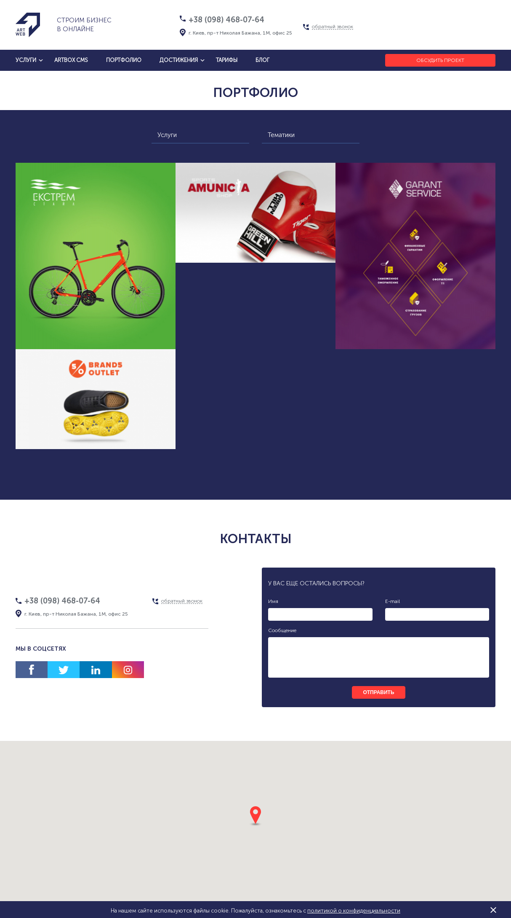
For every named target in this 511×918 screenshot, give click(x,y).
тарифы (226, 60)
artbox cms (71, 60)
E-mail (392, 601)
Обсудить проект (440, 60)
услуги (26, 60)
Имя (273, 601)
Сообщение (282, 630)
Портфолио (123, 60)
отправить (378, 692)
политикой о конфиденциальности (353, 910)
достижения (179, 60)
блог (262, 60)
